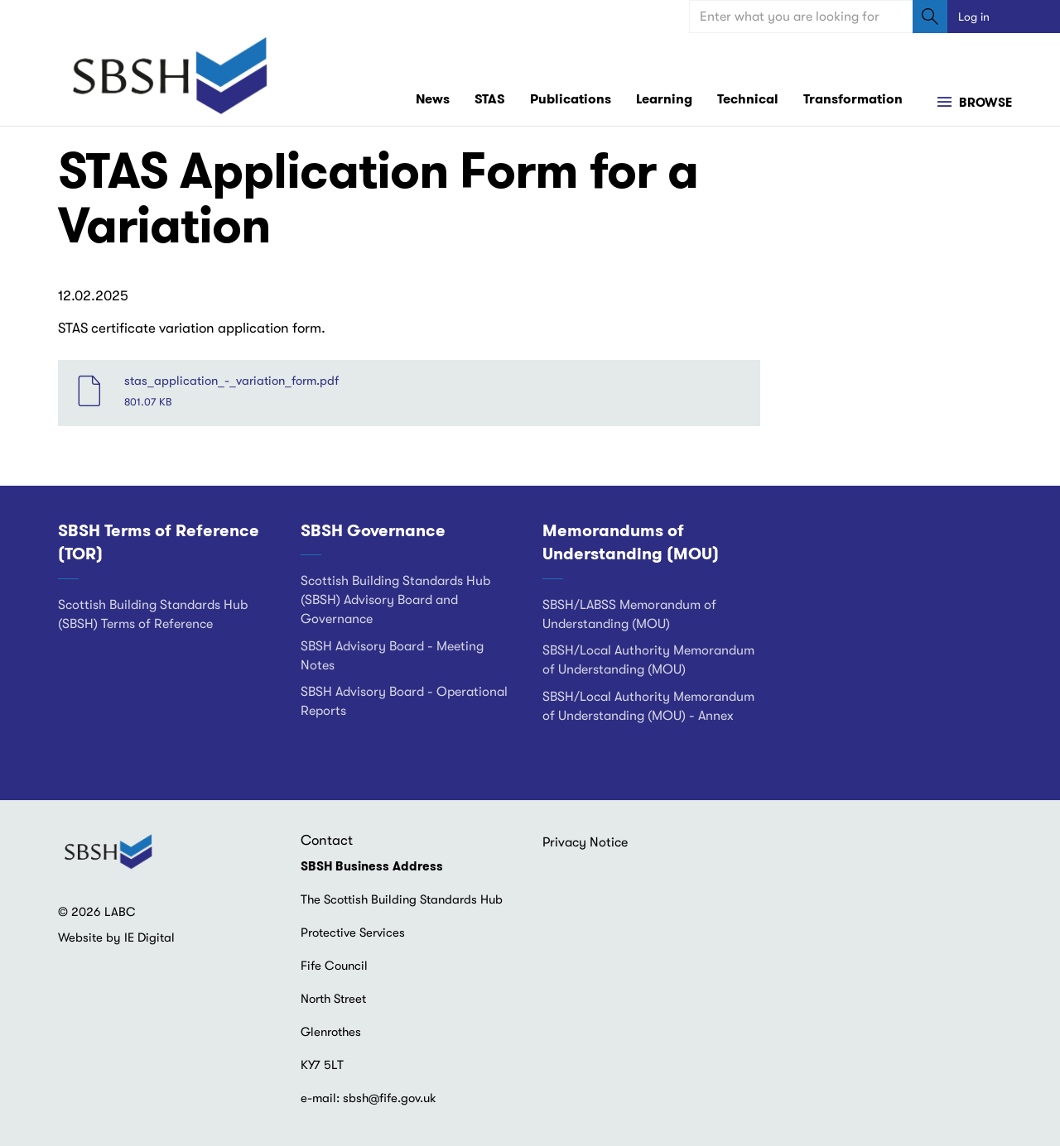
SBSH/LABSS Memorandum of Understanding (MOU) (629, 614)
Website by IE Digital (116, 937)
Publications (570, 98)
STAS (490, 98)
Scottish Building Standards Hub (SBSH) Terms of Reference (153, 614)
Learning (664, 98)
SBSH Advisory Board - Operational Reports (404, 701)
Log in (974, 16)
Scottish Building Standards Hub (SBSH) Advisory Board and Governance (395, 599)
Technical (747, 98)
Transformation (853, 98)
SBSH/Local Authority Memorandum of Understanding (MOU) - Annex (648, 706)
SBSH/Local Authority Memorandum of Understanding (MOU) (648, 660)
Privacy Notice (585, 842)
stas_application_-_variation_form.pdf (231, 380)
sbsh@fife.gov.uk (389, 1098)
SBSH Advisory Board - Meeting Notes (392, 656)
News (433, 98)
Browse (984, 103)
